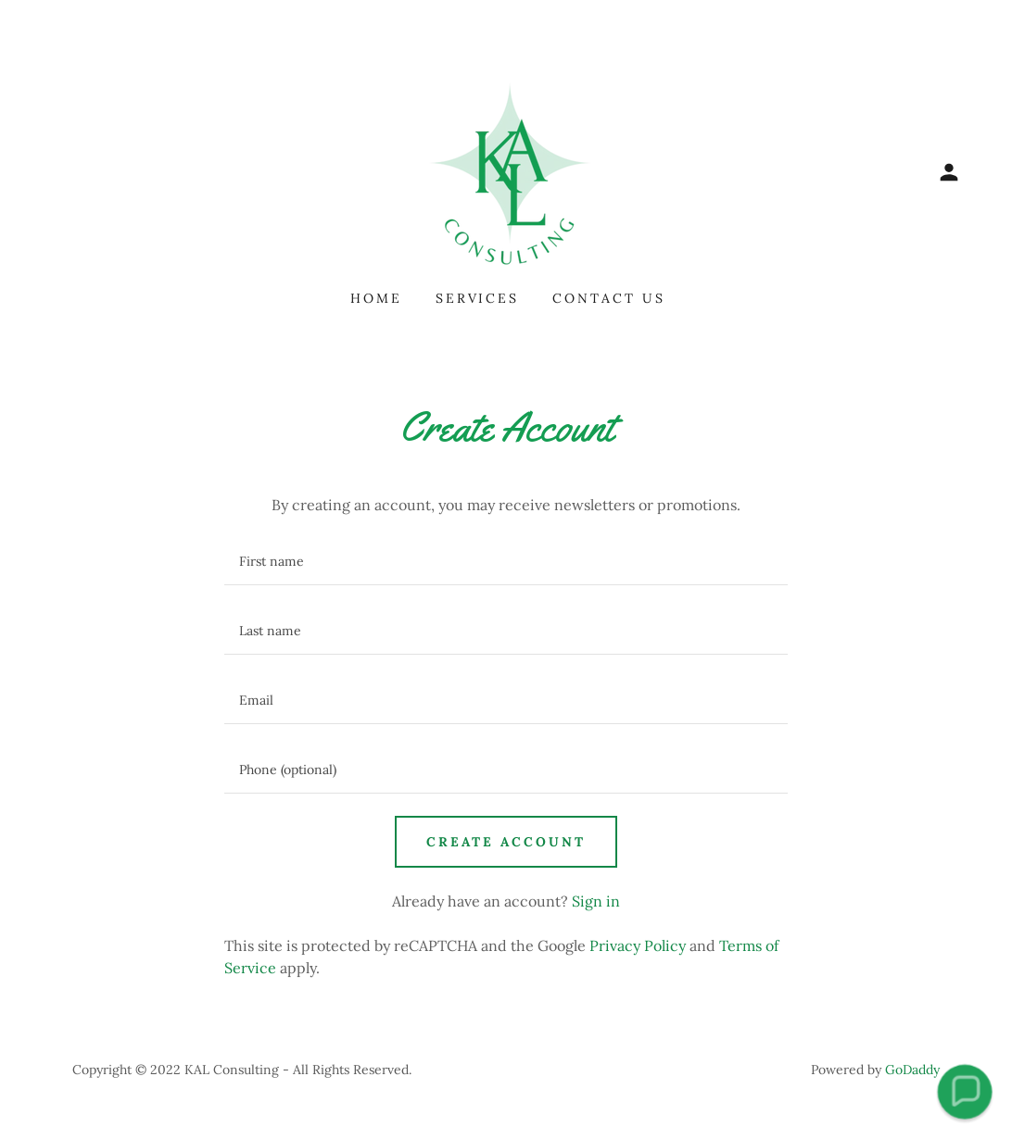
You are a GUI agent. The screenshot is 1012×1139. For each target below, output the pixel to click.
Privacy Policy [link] (637, 945)
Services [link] (478, 298)
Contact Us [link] (608, 298)
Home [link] (376, 298)
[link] (506, 170)
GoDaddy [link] (912, 1069)
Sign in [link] (596, 901)
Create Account (506, 841)
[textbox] (506, 561)
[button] (949, 172)
